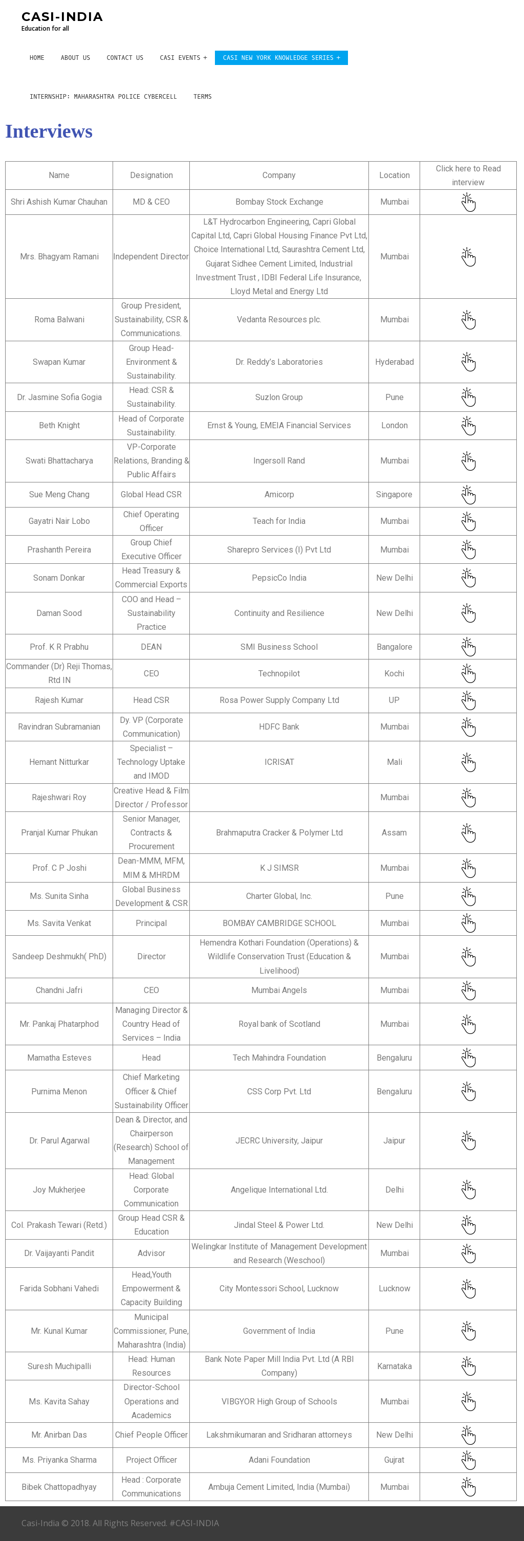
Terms (202, 97)
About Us (76, 58)
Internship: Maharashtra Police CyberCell (103, 97)
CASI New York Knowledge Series (278, 58)
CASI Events (180, 58)
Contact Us (124, 58)
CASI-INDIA (62, 16)
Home (37, 58)
